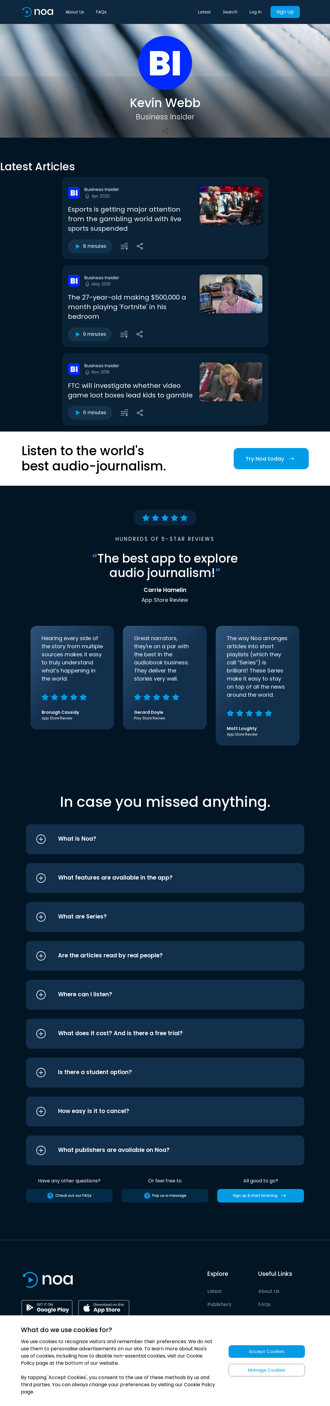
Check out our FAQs (69, 1195)
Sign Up (285, 11)
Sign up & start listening (260, 1195)
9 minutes (90, 334)
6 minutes (90, 413)
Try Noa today (271, 458)
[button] (154, 839)
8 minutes (90, 246)
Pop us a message (165, 1195)
